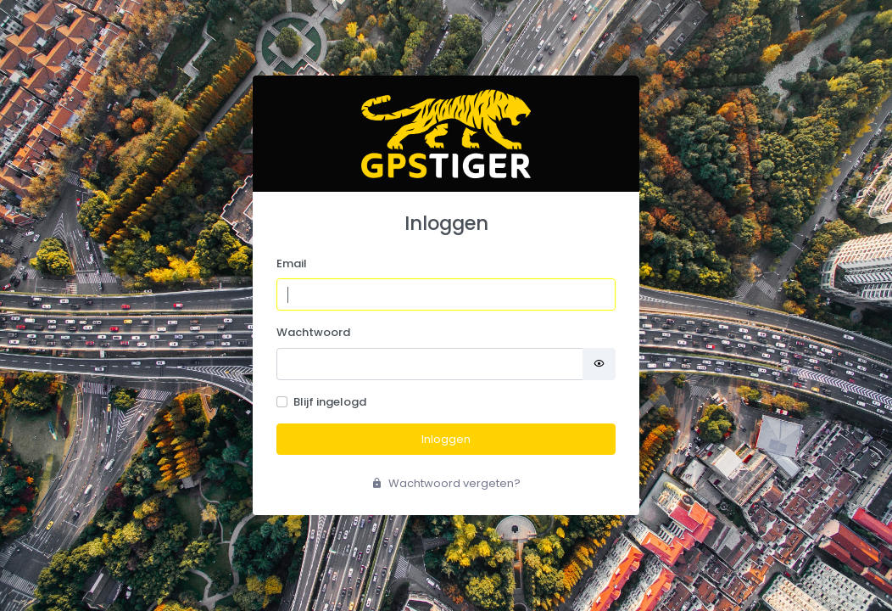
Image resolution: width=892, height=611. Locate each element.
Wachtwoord (313, 332)
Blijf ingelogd (329, 402)
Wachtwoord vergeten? (446, 483)
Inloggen (446, 439)
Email (291, 263)
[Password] (429, 364)
